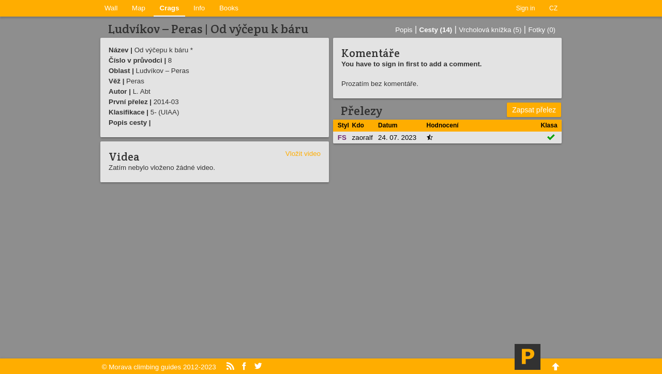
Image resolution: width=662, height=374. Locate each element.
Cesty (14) (436, 30)
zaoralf (362, 137)
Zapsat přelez (534, 110)
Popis (403, 30)
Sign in (525, 8)
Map (138, 8)
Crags (169, 8)
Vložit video (303, 153)
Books (228, 8)
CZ (553, 8)
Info (199, 8)
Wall (110, 8)
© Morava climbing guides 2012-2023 (159, 367)
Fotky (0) (541, 30)
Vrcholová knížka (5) (490, 30)
